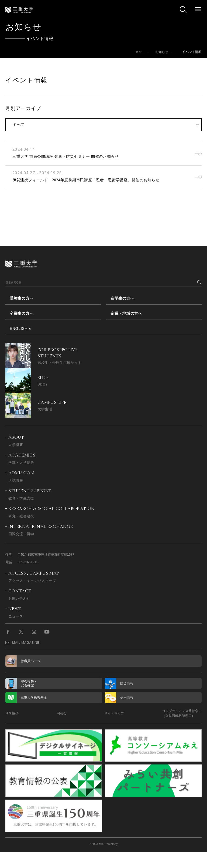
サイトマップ (114, 713)
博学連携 (12, 713)
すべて (19, 124)
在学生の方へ (122, 298)
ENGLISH (18, 328)
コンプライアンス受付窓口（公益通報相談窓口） (182, 713)
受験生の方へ (21, 298)
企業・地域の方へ (126, 313)
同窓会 (62, 713)
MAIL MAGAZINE (22, 642)
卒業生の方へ (21, 313)
